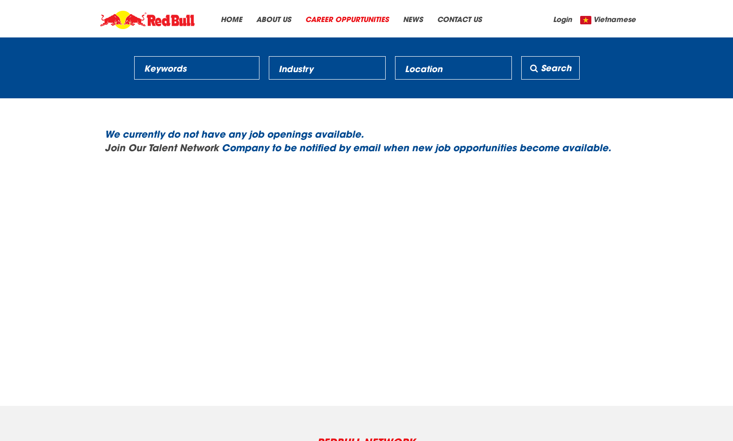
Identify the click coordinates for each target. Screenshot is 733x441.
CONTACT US (459, 19)
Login (562, 19)
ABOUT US (273, 19)
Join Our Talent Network (162, 147)
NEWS (413, 19)
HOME (231, 19)
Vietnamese (614, 19)
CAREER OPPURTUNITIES (347, 19)
